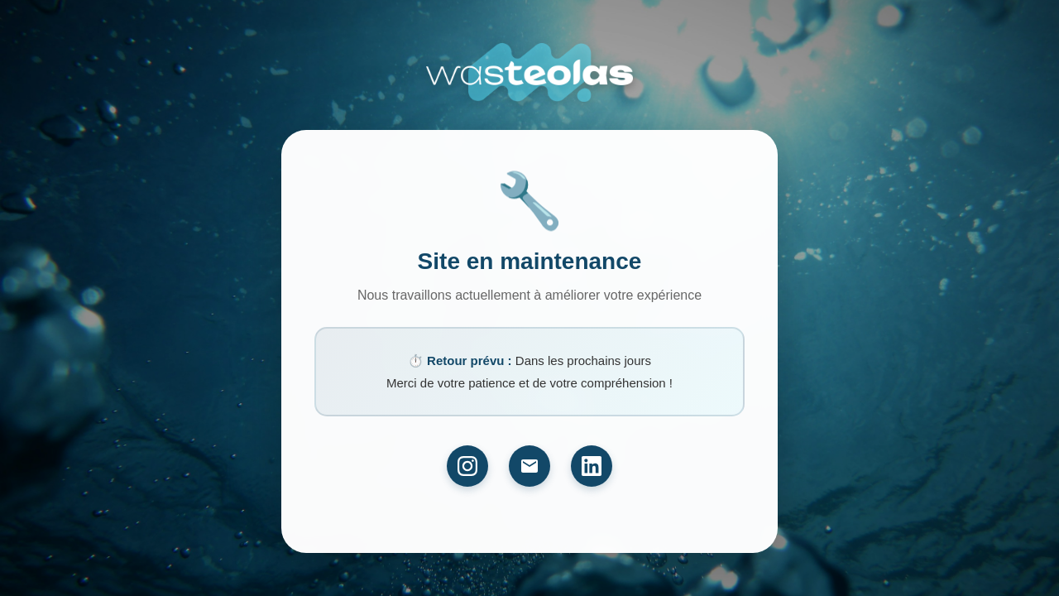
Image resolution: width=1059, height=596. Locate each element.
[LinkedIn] (591, 466)
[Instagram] (467, 466)
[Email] (529, 466)
